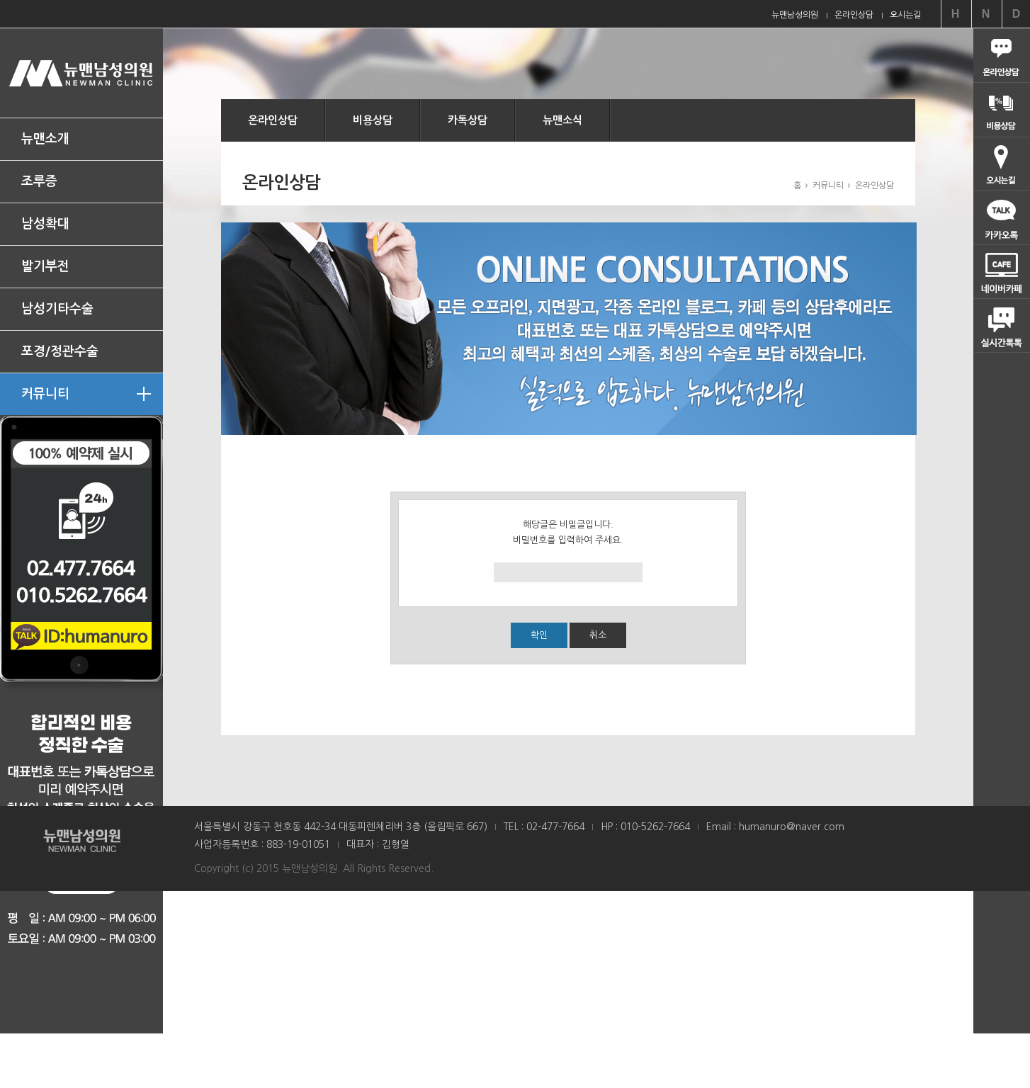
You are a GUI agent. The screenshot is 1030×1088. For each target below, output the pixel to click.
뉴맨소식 (562, 120)
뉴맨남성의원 (81, 73)
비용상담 (372, 120)
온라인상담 (273, 120)
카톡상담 (467, 120)
